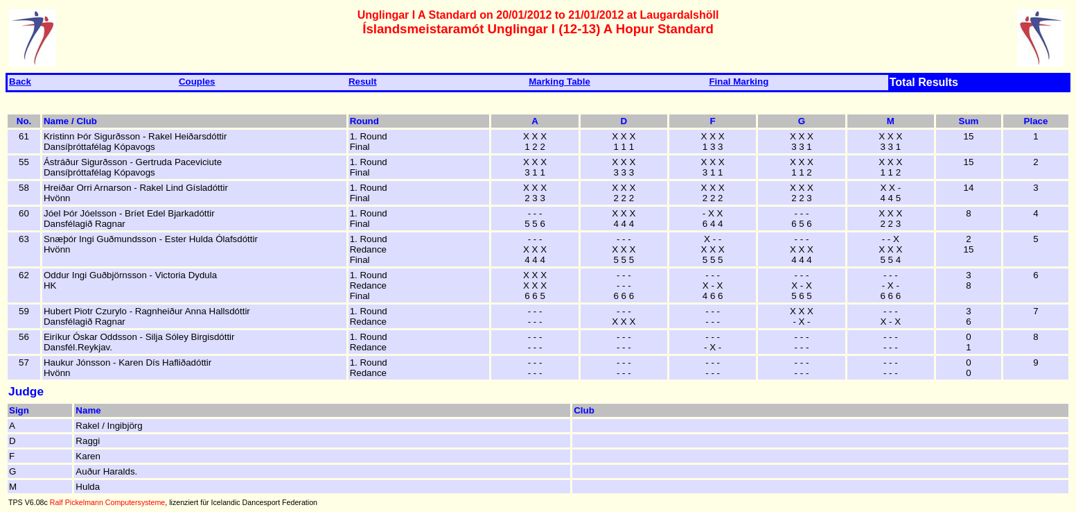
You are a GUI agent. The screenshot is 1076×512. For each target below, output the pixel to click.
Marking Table (559, 81)
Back (20, 81)
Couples (197, 81)
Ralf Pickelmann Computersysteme (107, 502)
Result (363, 81)
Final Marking (738, 81)
